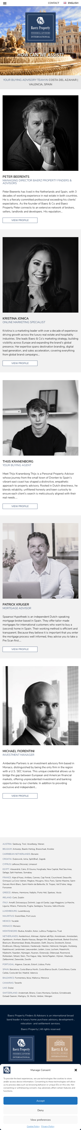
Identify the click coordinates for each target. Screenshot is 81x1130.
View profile (20, 220)
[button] (76, 1070)
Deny (40, 1110)
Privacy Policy (47, 1126)
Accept (40, 1101)
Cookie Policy (33, 1126)
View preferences (40, 1120)
